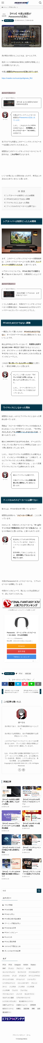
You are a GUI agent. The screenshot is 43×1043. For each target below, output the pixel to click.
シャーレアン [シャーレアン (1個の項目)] (31, 979)
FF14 (20, 673)
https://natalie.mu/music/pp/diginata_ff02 (17, 78)
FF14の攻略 (8, 910)
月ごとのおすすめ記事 (12, 951)
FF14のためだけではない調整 (18, 199)
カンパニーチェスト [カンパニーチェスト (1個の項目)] (9, 972)
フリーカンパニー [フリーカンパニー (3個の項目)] (8, 994)
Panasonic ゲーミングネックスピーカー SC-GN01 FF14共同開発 (21, 634)
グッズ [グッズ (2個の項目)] (14, 976)
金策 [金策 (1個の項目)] (38, 1008)
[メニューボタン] (3, 2)
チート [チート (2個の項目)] (5, 987)
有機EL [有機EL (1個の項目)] (18, 1008)
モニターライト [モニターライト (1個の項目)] (29, 994)
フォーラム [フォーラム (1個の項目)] (23, 990)
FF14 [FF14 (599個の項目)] (4, 965)
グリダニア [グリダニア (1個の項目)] (22, 976)
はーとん (21, 722)
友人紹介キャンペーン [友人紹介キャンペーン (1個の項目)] (26, 1001)
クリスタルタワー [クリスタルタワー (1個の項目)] (34, 972)
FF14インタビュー (11, 932)
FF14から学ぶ (9, 20)
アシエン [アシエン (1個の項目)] (11, 968)
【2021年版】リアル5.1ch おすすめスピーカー (27, 294)
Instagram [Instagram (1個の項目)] (18, 965)
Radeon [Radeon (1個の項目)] (33, 965)
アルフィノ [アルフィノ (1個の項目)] (20, 968)
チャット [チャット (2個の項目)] (34, 983)
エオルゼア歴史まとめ (12, 946)
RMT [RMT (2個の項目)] (4, 968)
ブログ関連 (8, 905)
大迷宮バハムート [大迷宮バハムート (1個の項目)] (21, 1005)
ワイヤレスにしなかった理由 (18, 203)
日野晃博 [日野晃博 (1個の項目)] (33, 1005)
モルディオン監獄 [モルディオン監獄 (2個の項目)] (8, 997)
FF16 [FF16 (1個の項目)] (10, 965)
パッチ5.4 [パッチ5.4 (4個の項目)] (13, 987)
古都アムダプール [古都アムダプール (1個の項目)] (8, 1005)
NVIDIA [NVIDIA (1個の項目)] (25, 965)
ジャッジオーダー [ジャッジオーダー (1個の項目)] (23, 983)
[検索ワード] (21, 891)
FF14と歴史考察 (10, 942)
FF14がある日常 (10, 928)
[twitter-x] (19, 769)
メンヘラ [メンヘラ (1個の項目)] (19, 994)
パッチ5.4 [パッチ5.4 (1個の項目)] (21, 987)
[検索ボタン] (40, 2)
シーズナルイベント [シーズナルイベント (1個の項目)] (9, 983)
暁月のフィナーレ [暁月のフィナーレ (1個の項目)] (8, 1008)
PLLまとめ (8, 937)
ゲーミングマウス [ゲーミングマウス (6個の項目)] (34, 976)
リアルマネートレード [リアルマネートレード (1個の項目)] (23, 997)
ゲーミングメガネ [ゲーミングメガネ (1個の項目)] (8, 979)
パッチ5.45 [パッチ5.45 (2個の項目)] (6, 990)
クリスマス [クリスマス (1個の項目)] (6, 976)
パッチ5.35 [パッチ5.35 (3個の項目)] (30, 987)
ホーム (28, 1035)
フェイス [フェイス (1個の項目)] (15, 990)
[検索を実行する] (39, 891)
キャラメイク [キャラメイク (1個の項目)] (22, 972)
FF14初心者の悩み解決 (12, 919)
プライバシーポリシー (19, 1035)
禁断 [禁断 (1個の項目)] (33, 1008)
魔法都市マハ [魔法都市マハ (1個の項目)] (7, 1012)
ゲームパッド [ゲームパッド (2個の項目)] (20, 979)
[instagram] (23, 769)
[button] (5, 684)
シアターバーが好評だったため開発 (20, 195)
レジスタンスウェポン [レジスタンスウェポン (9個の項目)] (9, 1001)
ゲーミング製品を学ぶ (12, 923)
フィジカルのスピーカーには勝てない (21, 206)
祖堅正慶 (28, 673)
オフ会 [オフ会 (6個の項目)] (28, 968)
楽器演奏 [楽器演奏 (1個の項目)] (26, 1008)
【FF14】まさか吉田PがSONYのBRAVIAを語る (27, 103)
